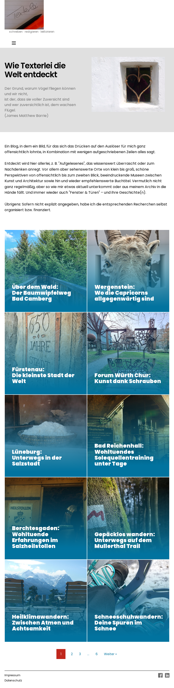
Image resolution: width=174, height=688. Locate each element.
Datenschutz (13, 680)
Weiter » (110, 654)
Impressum (12, 675)
